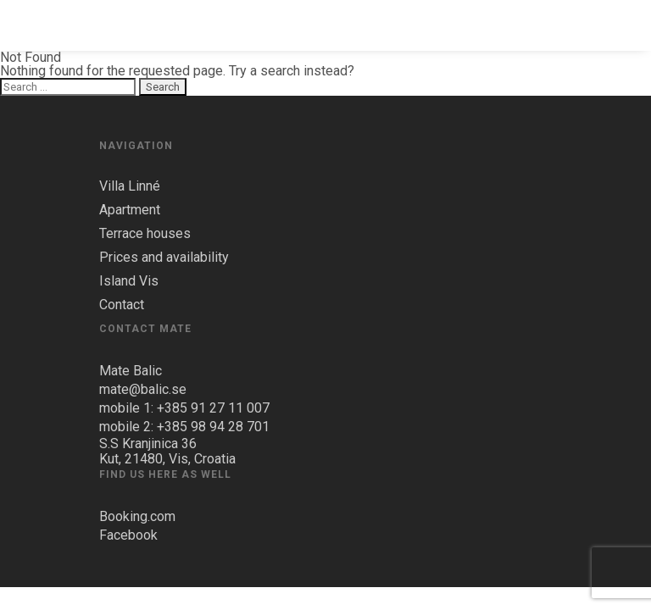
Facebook (128, 535)
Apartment (129, 210)
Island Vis (129, 281)
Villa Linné (129, 186)
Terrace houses (145, 233)
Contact (121, 305)
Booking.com (137, 516)
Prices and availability (164, 257)
